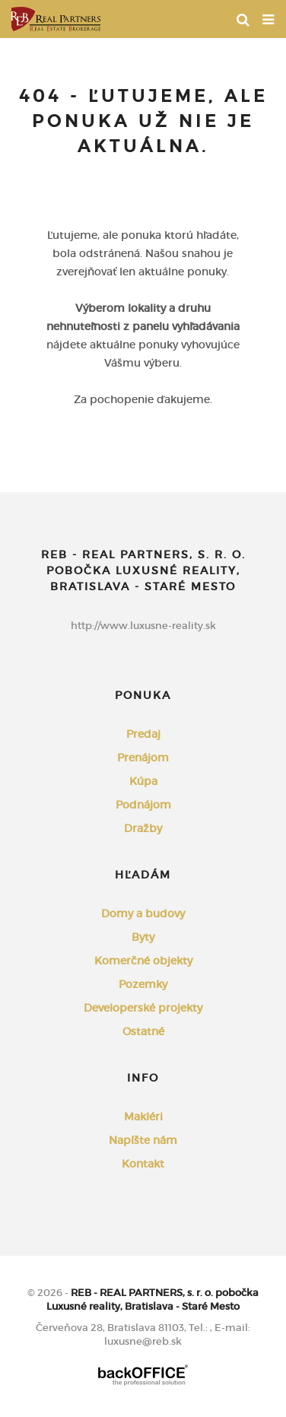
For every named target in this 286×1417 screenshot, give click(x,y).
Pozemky (143, 984)
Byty (143, 937)
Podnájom (143, 805)
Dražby (143, 828)
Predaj (143, 734)
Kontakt (143, 1164)
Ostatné (143, 1031)
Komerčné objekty (143, 960)
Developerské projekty (143, 1008)
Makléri (143, 1116)
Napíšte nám (143, 1140)
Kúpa (143, 781)
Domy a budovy (143, 913)
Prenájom (143, 757)
